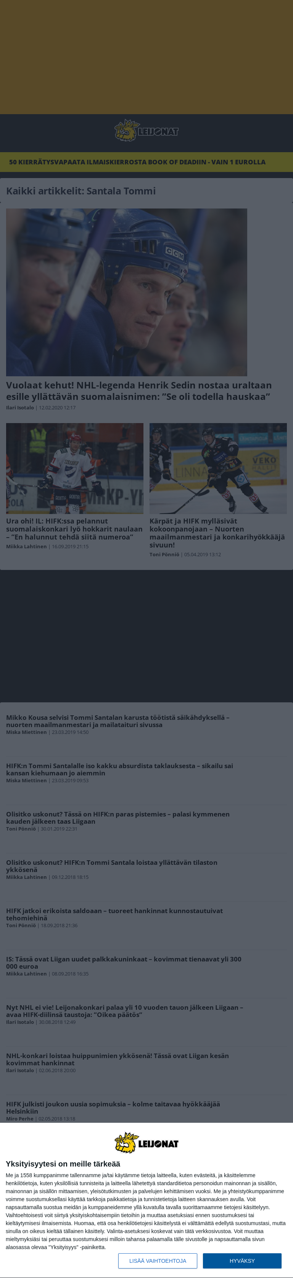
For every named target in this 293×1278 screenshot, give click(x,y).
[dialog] (146, 1200)
